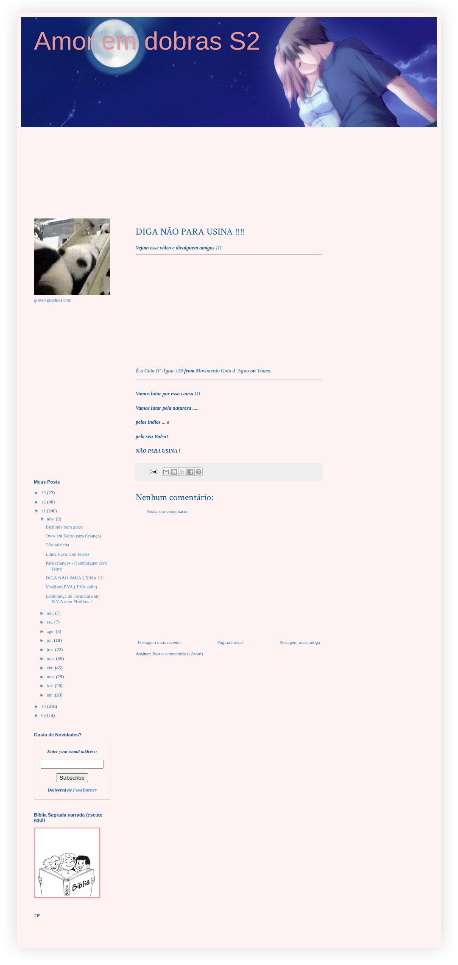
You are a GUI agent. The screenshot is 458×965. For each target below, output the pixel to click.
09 (44, 715)
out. (51, 612)
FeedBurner (85, 789)
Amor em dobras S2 (147, 41)
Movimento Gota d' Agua (222, 371)
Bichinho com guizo (64, 526)
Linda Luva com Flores (67, 554)
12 (44, 501)
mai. (51, 658)
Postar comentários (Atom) (177, 653)
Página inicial (230, 642)
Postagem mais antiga (299, 642)
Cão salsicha (57, 544)
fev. (51, 685)
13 (44, 492)
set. (50, 621)
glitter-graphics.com (53, 299)
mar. (51, 676)
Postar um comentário (166, 511)
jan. (51, 694)
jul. (50, 640)
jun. (51, 649)
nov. (51, 518)
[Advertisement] (229, 577)
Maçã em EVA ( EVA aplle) (71, 586)
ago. (51, 631)
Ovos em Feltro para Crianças (73, 535)
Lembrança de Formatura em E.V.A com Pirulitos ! (72, 598)
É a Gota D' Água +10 (159, 371)
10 (44, 706)
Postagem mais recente (159, 642)
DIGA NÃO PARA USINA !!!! (74, 577)
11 (44, 510)
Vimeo (264, 371)
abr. (51, 667)
